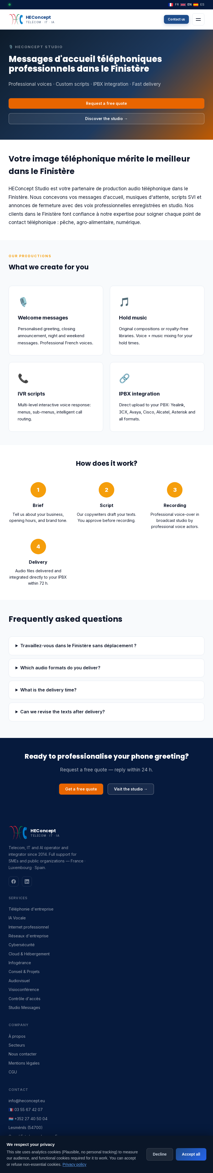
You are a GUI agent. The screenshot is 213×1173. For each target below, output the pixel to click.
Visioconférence (24, 989)
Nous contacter (23, 1054)
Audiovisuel (19, 980)
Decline (160, 1154)
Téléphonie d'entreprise (31, 909)
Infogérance (20, 962)
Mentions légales (24, 1063)
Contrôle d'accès (24, 998)
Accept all (191, 1154)
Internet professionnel (29, 927)
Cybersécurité (22, 944)
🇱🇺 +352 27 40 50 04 (28, 1118)
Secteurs (17, 1045)
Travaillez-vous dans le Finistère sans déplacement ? (78, 645)
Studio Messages (24, 1007)
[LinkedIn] (27, 881)
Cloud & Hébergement (29, 953)
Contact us (176, 19)
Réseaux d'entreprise (29, 935)
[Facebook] (14, 881)
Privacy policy (75, 1164)
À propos (17, 1036)
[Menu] (198, 19)
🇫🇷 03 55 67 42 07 (26, 1109)
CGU (13, 1072)
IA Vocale (17, 917)
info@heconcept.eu (27, 1100)
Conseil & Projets (24, 971)
